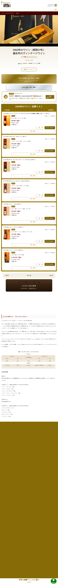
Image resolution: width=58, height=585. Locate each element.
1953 (52, 461)
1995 (17, 492)
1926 (6, 441)
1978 (52, 478)
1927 (17, 441)
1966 (29, 472)
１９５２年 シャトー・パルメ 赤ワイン (12, 204)
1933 (52, 448)
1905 (6, 435)
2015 (17, 505)
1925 (52, 438)
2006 (29, 498)
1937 (40, 451)
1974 (6, 478)
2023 (52, 508)
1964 (6, 472)
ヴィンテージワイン (10, 13)
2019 (6, 508)
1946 (29, 458)
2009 (6, 502)
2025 (17, 512)
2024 (6, 512)
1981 (29, 482)
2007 (40, 498)
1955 (17, 465)
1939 (6, 455)
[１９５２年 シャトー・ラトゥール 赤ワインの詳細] (7, 234)
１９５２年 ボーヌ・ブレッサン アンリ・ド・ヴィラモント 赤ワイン (19, 159)
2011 (29, 502)
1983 (52, 482)
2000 (17, 495)
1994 (6, 492)
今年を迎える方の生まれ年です (29, 57)
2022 (40, 508)
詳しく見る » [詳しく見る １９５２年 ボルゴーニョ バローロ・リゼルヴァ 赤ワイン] (33, 198)
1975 (17, 478)
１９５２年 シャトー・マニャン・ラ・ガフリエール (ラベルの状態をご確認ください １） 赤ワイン (26, 113)
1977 (40, 478)
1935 (17, 451)
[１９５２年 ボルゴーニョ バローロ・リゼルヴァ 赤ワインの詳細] (7, 188)
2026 (29, 512)
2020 (17, 508)
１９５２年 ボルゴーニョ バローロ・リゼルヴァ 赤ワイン (16, 181)
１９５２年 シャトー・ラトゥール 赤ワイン (13, 227)
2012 (40, 502)
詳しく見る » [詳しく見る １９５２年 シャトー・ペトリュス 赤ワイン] (33, 267)
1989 (6, 488)
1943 (52, 455)
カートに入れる (49, 127)
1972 (40, 475)
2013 (52, 502)
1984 (6, 485)
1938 (52, 451)
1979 (6, 482)
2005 (17, 498)
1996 (29, 492)
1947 (40, 458)
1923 (29, 438)
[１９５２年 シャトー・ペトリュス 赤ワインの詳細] (7, 257)
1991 (29, 488)
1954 (6, 465)
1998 (52, 492)
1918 (29, 435)
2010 (17, 502)
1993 (52, 488)
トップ (3, 13)
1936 (29, 451)
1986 (29, 485)
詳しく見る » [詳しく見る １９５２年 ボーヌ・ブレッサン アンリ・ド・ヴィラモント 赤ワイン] (33, 175)
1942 (40, 455)
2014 (6, 505)
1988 (52, 485)
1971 (29, 475)
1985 (17, 485)
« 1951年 (7, 110)
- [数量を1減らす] (36, 127)
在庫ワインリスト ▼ (29, 69)
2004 (6, 498)
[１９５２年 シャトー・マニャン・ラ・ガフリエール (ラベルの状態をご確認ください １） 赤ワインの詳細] (7, 120)
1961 (29, 468)
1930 (17, 448)
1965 (17, 472)
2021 (29, 508)
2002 (40, 495)
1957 (40, 465)
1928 (29, 441)
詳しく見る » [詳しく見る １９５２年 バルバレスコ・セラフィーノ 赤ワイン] (33, 154)
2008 (52, 498)
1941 (29, 455)
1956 (29, 465)
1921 (6, 438)
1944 (6, 458)
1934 (6, 451)
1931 (29, 448)
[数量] (39, 127)
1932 (40, 448)
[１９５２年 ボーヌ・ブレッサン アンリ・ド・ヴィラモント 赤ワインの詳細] (7, 166)
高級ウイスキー (36, 517)
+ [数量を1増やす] (42, 127)
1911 (17, 435)
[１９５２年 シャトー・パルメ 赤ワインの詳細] (7, 211)
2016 (29, 505)
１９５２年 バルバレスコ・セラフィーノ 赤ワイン (15, 136)
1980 (17, 482)
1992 (40, 488)
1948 (52, 458)
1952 (40, 461)
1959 (6, 468)
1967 (40, 472)
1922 (17, 438)
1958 (52, 465)
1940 (17, 455)
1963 (52, 468)
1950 (17, 461)
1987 (40, 485)
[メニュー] (55, 10)
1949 (6, 461)
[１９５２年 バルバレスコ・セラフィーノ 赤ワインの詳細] (7, 143)
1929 (6, 448)
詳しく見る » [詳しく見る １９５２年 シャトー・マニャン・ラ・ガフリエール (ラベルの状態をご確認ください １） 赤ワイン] (33, 131)
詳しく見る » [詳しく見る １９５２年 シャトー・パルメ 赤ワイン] (33, 221)
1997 (40, 492)
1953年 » (51, 110)
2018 (52, 505)
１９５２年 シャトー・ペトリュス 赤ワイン (13, 250)
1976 (29, 478)
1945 (17, 458)
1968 (52, 472)
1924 (40, 438)
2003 (52, 495)
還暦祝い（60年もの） (23, 517)
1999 (6, 495)
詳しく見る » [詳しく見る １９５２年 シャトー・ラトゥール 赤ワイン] (33, 244)
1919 (40, 435)
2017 (40, 505)
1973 (52, 475)
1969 (6, 475)
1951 (29, 461)
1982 (40, 482)
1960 (17, 468)
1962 (40, 468)
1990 (17, 488)
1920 (52, 435)
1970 (17, 475)
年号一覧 (29, 275)
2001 (29, 495)
